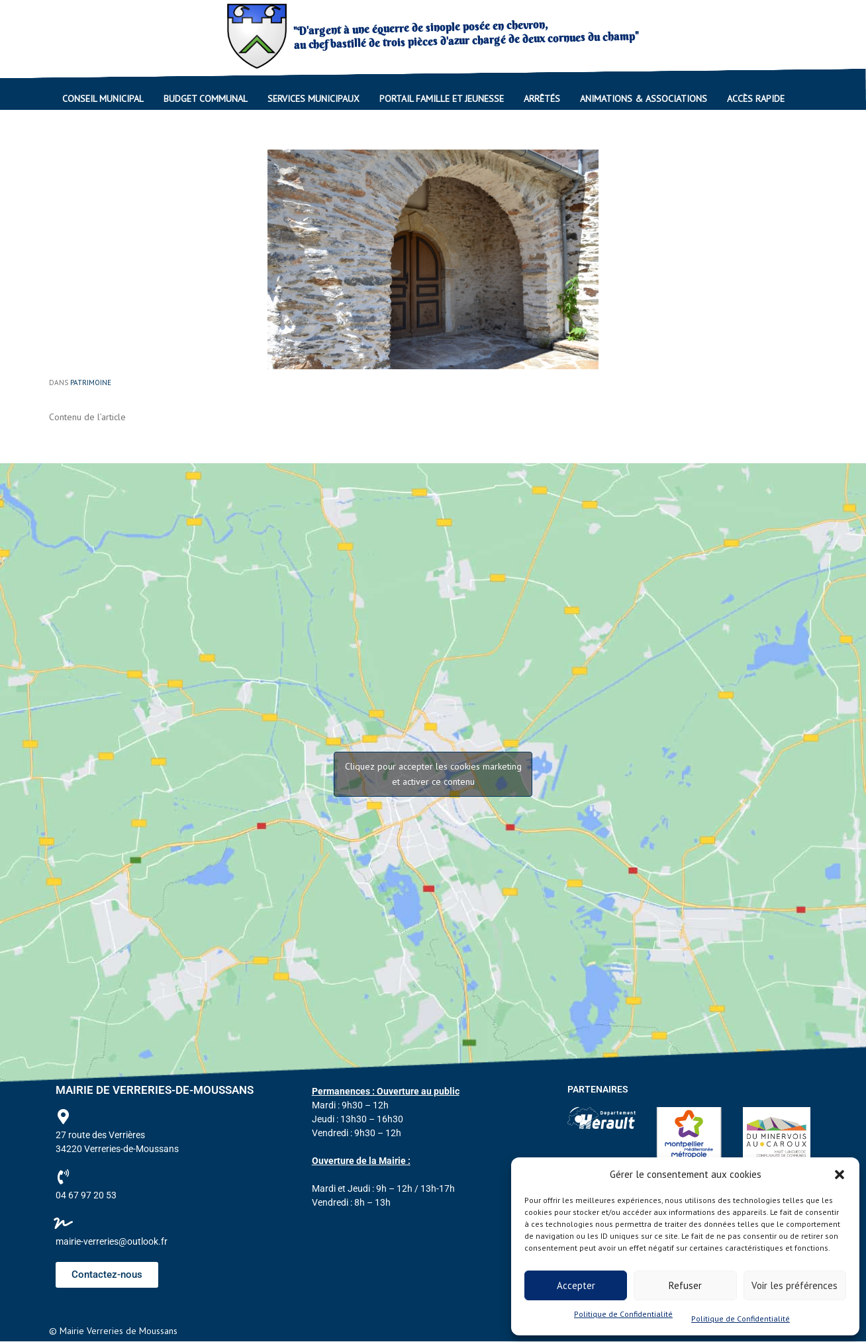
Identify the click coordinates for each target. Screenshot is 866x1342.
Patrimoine (90, 382)
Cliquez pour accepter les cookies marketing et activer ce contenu (433, 773)
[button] (839, 1174)
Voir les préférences (794, 1285)
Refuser (685, 1285)
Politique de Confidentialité (623, 1314)
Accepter (576, 1285)
